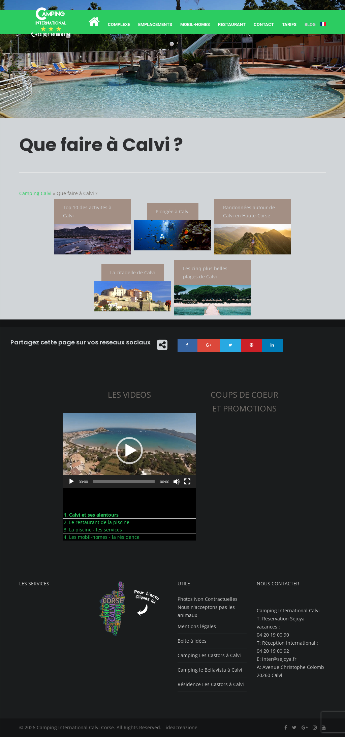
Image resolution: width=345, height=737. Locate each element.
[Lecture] (71, 482)
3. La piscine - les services (93, 530)
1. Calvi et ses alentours (91, 515)
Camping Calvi (35, 193)
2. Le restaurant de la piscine (96, 522)
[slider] (124, 482)
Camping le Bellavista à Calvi (210, 670)
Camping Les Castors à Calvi (209, 655)
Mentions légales (197, 626)
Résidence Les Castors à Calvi (211, 684)
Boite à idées (192, 641)
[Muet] (176, 482)
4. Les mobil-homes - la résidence (101, 537)
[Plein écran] (187, 482)
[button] (129, 450)
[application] (129, 451)
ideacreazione (181, 728)
